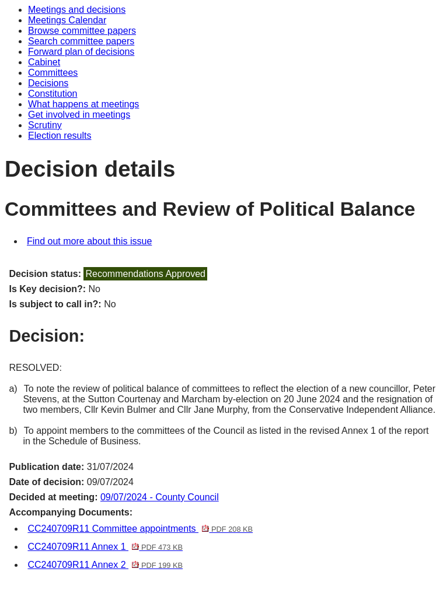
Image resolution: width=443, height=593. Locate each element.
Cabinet (44, 62)
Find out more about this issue (89, 241)
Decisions (48, 83)
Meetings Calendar (67, 20)
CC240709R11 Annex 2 (105, 565)
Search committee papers (81, 41)
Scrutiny (45, 125)
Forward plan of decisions (81, 52)
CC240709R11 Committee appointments (140, 529)
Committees (53, 73)
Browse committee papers (82, 31)
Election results (60, 136)
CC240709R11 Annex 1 (105, 547)
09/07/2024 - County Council (159, 497)
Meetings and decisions (76, 10)
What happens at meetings (83, 104)
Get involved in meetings (79, 115)
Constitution (53, 94)
